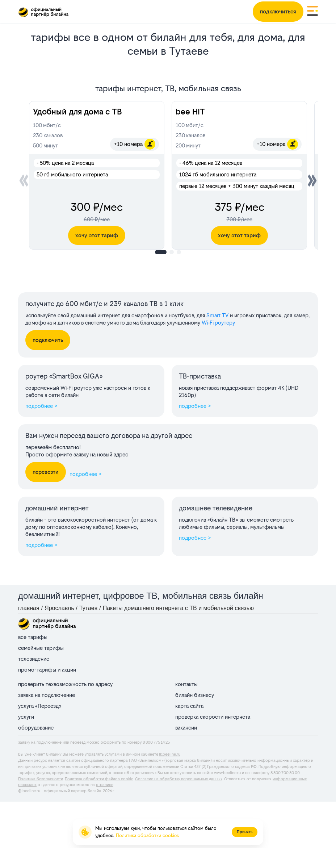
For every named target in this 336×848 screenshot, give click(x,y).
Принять (244, 832)
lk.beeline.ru (169, 754)
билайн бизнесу (194, 695)
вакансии (186, 727)
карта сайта (189, 706)
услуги (26, 717)
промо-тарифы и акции (47, 670)
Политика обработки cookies (147, 835)
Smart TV (217, 315)
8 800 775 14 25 (156, 742)
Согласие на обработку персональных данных (178, 779)
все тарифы (32, 637)
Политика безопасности (40, 779)
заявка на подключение (46, 695)
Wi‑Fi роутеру (218, 322)
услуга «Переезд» (39, 706)
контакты (186, 684)
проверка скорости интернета (212, 717)
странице (104, 784)
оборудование (36, 727)
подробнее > (41, 406)
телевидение (33, 659)
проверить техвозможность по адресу (65, 684)
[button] (312, 180)
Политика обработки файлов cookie (99, 779)
